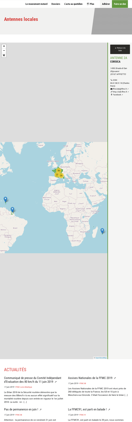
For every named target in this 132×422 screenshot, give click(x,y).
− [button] (4, 51)
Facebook (117, 94)
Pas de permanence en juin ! (21, 409)
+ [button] (4, 46)
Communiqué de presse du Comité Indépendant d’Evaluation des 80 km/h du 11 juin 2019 (32, 379)
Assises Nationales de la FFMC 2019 (90, 378)
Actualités (15, 369)
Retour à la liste (121, 49)
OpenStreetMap (101, 358)
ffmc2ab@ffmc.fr (120, 89)
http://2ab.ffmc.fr (120, 91)
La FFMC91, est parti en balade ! (87, 409)
